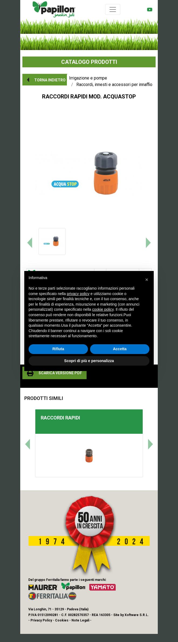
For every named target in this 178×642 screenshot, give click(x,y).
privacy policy (78, 294)
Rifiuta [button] (58, 349)
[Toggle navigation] (112, 9)
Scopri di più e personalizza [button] (89, 361)
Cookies (62, 620)
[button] (45, 79)
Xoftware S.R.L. (137, 615)
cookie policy (103, 309)
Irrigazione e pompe (88, 78)
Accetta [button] (120, 349)
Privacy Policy (41, 620)
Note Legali (80, 620)
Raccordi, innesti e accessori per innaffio (114, 84)
